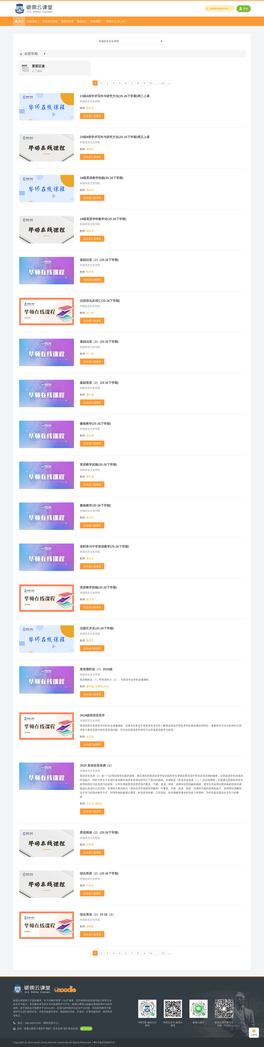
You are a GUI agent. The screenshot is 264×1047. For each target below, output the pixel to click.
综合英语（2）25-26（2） (97, 914)
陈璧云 (99, 803)
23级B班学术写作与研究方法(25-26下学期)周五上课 (115, 137)
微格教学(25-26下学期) (95, 423)
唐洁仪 (90, 517)
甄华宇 (90, 271)
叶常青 (90, 844)
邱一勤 (90, 312)
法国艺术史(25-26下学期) (97, 628)
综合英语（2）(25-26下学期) (99, 873)
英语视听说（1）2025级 (96, 669)
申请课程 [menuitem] (96, 21)
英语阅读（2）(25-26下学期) (99, 832)
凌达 (106, 686)
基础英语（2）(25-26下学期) (99, 382)
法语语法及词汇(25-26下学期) (100, 300)
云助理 (254, 1032)
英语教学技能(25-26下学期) (98, 464)
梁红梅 (90, 394)
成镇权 (90, 926)
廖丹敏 (90, 686)
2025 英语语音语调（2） (96, 765)
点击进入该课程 (92, 115)
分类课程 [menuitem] (32, 21)
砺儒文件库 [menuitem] (67, 21)
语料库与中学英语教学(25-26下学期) (104, 546)
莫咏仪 (90, 108)
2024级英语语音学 (92, 715)
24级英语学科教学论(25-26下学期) (103, 219)
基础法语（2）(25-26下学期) (99, 260)
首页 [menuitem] (21, 21)
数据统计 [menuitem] (82, 21)
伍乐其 (90, 736)
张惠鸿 (99, 686)
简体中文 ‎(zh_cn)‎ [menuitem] (115, 21)
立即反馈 (86, 1028)
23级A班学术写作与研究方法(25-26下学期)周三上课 (115, 96)
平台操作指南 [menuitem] (50, 21)
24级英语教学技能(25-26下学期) (101, 178)
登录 (243, 8)
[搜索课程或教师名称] (219, 8)
